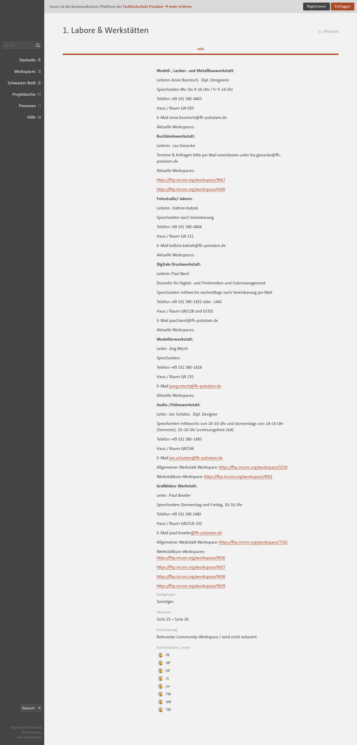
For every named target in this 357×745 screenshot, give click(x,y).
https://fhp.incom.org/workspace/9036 (191, 557)
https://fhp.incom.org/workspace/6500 (191, 189)
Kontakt (35, 727)
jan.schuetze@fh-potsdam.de (196, 457)
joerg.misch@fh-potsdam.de (195, 386)
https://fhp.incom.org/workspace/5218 (253, 467)
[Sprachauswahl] (31, 708)
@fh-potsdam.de (206, 532)
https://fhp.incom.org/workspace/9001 (238, 476)
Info (200, 49)
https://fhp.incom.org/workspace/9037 (191, 567)
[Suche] (22, 45)
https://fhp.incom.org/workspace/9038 (191, 576)
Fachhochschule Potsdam (143, 6)
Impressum (19, 727)
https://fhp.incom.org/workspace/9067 (191, 179)
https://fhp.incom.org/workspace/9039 (191, 585)
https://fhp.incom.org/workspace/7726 (253, 542)
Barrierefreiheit (29, 737)
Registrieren (316, 6)
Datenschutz (32, 732)
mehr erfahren (178, 6)
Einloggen (342, 6)
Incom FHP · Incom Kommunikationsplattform (22, 21)
